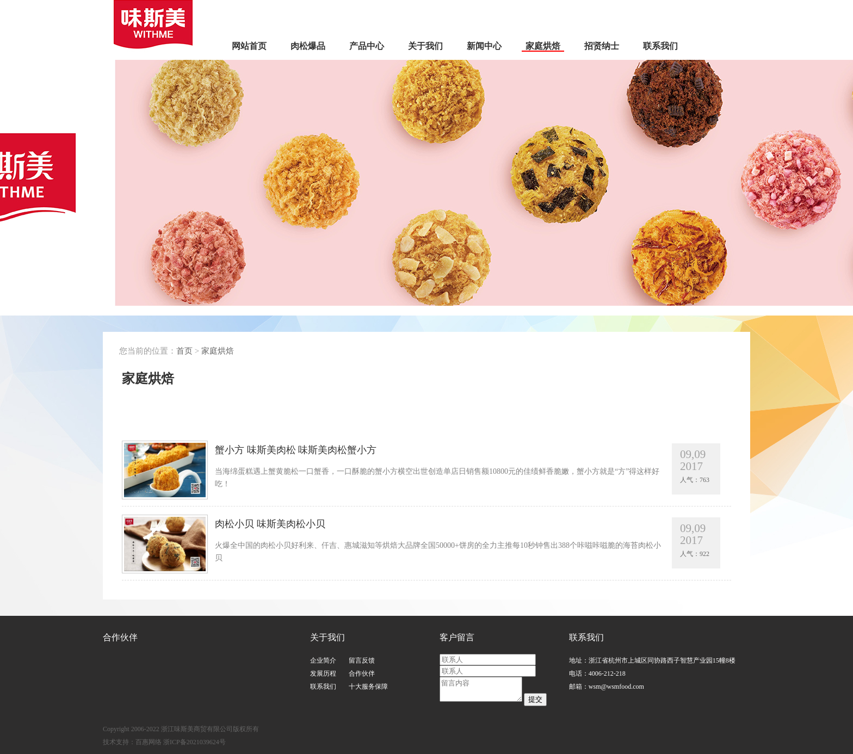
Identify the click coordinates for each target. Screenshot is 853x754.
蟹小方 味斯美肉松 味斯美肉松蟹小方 (438, 467)
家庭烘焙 (543, 46)
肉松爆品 (307, 46)
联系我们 (660, 46)
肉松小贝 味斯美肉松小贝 (438, 541)
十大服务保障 (368, 686)
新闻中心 (484, 46)
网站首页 (249, 46)
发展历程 (323, 673)
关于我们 (425, 46)
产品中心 (366, 46)
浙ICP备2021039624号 (194, 742)
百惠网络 (148, 742)
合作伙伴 (362, 673)
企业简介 (323, 660)
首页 (184, 351)
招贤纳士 (601, 46)
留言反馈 (362, 660)
